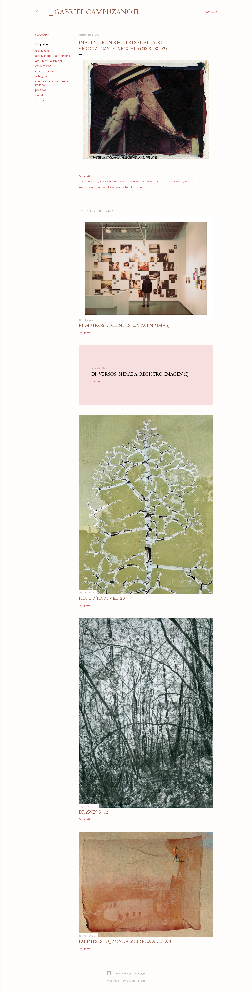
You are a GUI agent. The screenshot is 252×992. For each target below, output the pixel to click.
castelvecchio (44, 71)
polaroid (40, 90)
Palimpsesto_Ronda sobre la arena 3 (125, 941)
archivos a (42, 50)
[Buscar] (211, 12)
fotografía (41, 76)
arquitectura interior (48, 61)
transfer (40, 95)
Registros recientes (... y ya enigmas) (124, 325)
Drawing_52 (93, 812)
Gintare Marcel (137, 980)
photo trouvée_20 (102, 598)
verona (40, 100)
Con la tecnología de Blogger (126, 973)
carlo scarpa (43, 66)
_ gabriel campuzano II (94, 11)
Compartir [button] (42, 35)
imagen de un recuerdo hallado (96, 186)
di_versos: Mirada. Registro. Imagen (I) (140, 374)
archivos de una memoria (52, 56)
